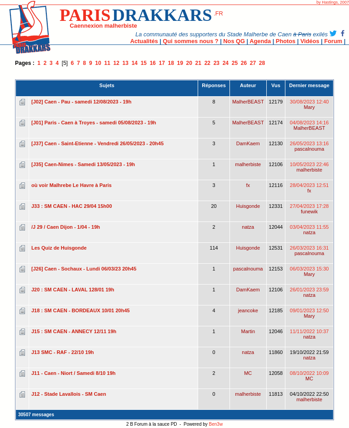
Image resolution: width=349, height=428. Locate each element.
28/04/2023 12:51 (309, 187)
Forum (333, 41)
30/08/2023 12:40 (309, 104)
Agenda (260, 41)
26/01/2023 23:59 (309, 292)
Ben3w (216, 424)
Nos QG (234, 41)
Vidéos (309, 41)
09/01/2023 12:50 (309, 313)
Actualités (144, 41)
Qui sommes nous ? (190, 41)
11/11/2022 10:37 (309, 334)
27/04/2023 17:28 (309, 208)
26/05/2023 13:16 (309, 146)
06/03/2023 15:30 (309, 271)
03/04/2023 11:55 (309, 229)
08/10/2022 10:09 (309, 375)
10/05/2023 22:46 (309, 167)
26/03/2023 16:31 (309, 250)
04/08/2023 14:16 (309, 125)
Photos (285, 41)
